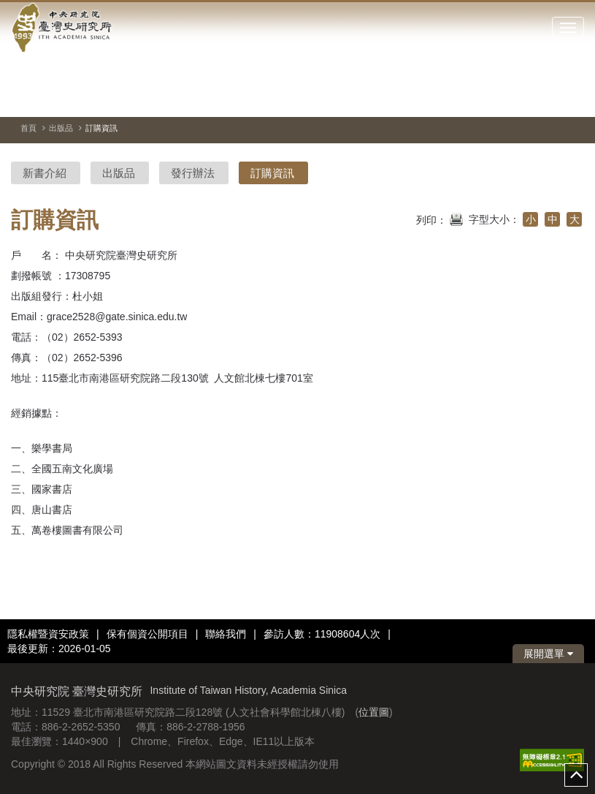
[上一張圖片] (547, 98)
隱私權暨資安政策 (48, 634)
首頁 (28, 128)
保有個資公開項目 (147, 634)
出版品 (61, 128)
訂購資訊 (272, 173)
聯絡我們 (225, 634)
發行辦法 (193, 173)
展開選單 (548, 653)
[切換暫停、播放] (520, 98)
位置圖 (373, 712)
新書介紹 (44, 173)
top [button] (576, 775)
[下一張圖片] (573, 98)
